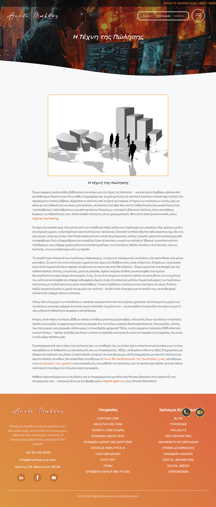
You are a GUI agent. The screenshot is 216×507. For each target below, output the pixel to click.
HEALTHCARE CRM (108, 424)
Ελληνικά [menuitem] (163, 16)
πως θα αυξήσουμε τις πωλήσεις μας (134, 359)
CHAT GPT (107, 459)
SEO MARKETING (178, 436)
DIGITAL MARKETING (178, 459)
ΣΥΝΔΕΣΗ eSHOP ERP (108, 436)
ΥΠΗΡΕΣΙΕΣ (178, 424)
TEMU (107, 465)
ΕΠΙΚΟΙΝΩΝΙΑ (178, 471)
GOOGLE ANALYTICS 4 (108, 448)
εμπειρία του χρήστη (56, 363)
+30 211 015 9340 (38, 452)
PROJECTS (178, 430)
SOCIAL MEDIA (178, 465)
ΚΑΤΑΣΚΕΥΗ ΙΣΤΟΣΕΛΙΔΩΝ (178, 442)
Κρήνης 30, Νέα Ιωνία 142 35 (37, 467)
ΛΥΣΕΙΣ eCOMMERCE (178, 448)
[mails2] (200, 413)
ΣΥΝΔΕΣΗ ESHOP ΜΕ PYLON (108, 471)
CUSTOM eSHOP (108, 454)
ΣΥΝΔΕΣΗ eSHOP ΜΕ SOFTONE (108, 442)
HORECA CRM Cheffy (108, 430)
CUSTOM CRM (108, 418)
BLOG (178, 418)
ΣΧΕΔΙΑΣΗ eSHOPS (178, 454)
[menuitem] (148, 16)
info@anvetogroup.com (37, 459)
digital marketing (45, 218)
